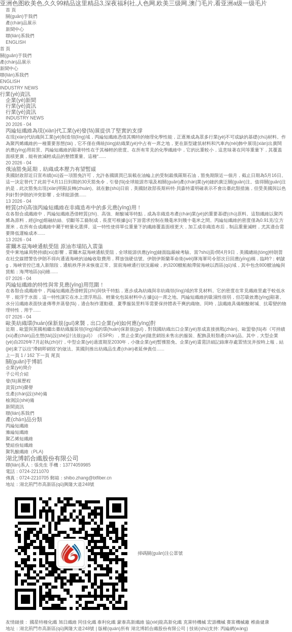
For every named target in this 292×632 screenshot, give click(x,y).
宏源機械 (216, 622)
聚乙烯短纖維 (19, 438)
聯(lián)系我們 (20, 35)
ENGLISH (16, 42)
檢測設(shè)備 (20, 400)
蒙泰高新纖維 (130, 622)
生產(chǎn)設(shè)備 (26, 393)
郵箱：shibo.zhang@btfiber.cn (81, 478)
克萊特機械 (194, 622)
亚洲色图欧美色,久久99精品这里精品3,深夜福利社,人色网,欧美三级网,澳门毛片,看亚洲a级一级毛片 (133, 3)
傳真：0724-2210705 (27, 478)
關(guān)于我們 (21, 16)
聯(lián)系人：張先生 (27, 465)
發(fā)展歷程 (18, 381)
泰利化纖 (106, 622)
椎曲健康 (260, 622)
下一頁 (42, 355)
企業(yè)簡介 (19, 367)
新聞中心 (15, 29)
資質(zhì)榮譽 (19, 387)
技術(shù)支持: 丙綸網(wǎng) (218, 628)
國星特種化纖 (43, 622)
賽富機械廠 (238, 622)
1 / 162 (28, 355)
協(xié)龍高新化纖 (164, 622)
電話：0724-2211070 (27, 471)
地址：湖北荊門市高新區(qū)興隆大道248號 (50, 484)
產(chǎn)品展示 (21, 22)
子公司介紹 (17, 374)
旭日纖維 (68, 622)
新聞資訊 (15, 406)
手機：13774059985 (69, 465)
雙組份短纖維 (19, 445)
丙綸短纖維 (17, 425)
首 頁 (11, 10)
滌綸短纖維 (17, 432)
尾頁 (55, 355)
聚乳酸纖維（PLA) (24, 451)
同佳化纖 (87, 622)
